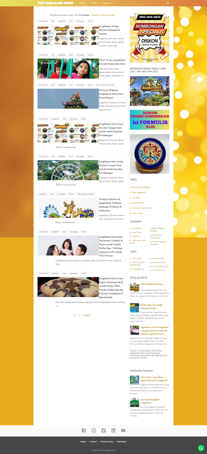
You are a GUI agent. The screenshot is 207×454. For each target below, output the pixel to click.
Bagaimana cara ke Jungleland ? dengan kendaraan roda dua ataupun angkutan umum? (154, 330)
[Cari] (168, 3)
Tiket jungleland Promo (55, 3)
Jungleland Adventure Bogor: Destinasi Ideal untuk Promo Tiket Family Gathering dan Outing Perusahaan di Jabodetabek (98, 240)
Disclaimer (123, 442)
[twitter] (103, 432)
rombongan (136, 269)
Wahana (107, 3)
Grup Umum (43, 21)
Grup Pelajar (137, 228)
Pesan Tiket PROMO (141, 187)
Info (52, 21)
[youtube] (123, 432)
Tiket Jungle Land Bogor (85, 171)
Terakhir (86, 262)
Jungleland (61, 21)
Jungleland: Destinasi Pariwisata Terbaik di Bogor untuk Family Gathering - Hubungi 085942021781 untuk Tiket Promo (97, 209)
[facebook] (83, 432)
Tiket (94, 3)
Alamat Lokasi (138, 203)
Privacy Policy (107, 442)
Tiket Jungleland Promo (151, 284)
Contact (92, 442)
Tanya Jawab (137, 213)
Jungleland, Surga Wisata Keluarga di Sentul (98, 26)
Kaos (71, 21)
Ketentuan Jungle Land (141, 208)
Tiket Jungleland (139, 192)
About (81, 442)
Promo (82, 3)
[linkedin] (113, 432)
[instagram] (93, 432)
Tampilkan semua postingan (103, 15)
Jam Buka (136, 197)
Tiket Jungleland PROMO (105, 81)
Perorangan (80, 21)
